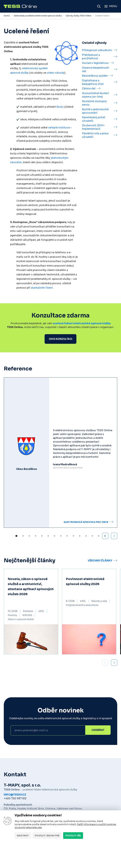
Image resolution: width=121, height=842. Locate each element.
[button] (114, 536)
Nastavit (23, 835)
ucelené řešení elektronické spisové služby (82, 323)
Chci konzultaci (60, 339)
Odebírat (98, 730)
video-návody (55, 72)
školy (59, 106)
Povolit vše (73, 835)
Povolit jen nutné (47, 835)
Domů (7, 16)
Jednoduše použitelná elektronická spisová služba (38, 16)
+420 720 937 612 (15, 799)
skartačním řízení (42, 287)
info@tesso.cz (15, 795)
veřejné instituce (59, 127)
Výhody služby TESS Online (78, 16)
